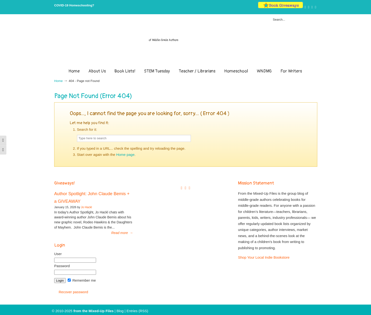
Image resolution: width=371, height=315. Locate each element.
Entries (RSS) (137, 311)
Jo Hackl (86, 207)
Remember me (82, 280)
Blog (120, 311)
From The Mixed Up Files (185, 42)
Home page (125, 155)
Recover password (73, 292)
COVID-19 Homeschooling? (74, 5)
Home (58, 81)
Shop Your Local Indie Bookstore (264, 257)
